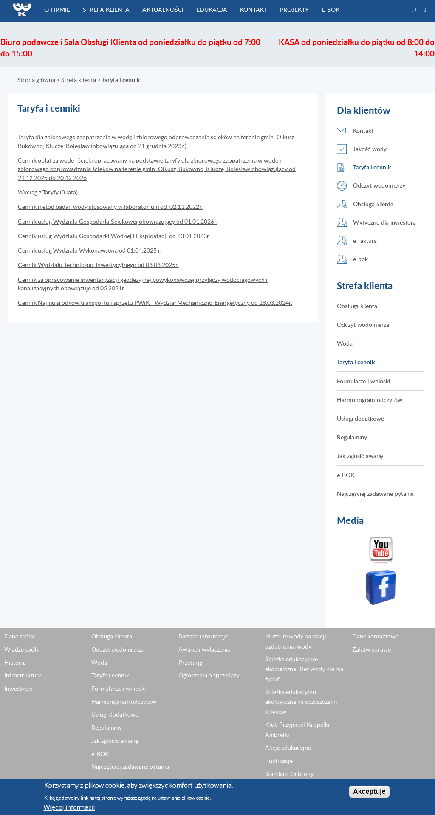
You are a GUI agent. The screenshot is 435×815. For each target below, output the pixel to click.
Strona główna (36, 79)
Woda (345, 344)
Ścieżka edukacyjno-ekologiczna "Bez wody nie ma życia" (304, 669)
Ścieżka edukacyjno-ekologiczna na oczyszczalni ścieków (301, 702)
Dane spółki (19, 636)
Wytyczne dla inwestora (384, 222)
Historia (15, 662)
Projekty (294, 10)
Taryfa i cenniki (357, 362)
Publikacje (279, 760)
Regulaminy (352, 437)
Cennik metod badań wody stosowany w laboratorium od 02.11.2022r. (110, 206)
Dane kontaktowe (375, 636)
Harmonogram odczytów (369, 400)
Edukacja (211, 10)
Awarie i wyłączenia (204, 649)
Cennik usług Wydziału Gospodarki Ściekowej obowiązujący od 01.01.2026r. (118, 221)
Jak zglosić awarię (360, 456)
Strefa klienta (106, 10)
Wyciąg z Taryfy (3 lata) (48, 192)
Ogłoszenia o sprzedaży (208, 675)
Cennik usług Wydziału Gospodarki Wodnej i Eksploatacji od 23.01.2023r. (114, 236)
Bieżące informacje (203, 636)
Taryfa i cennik (372, 167)
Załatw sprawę (371, 649)
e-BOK (330, 10)
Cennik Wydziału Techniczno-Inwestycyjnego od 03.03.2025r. (98, 264)
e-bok (360, 259)
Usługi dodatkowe (360, 418)
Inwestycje (18, 688)
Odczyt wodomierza (363, 324)
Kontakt (253, 10)
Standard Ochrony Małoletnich (289, 778)
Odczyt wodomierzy (379, 186)
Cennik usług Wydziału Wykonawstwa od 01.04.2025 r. (89, 250)
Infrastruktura (23, 675)
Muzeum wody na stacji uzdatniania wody (295, 641)
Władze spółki (22, 649)
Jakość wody (370, 149)
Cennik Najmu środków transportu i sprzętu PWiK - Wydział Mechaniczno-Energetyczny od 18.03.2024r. (155, 302)
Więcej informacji (69, 807)
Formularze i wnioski (363, 381)
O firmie (57, 10)
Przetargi (190, 662)
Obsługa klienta (373, 204)
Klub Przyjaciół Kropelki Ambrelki (297, 730)
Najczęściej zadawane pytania (375, 493)
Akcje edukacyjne (288, 748)
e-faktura (365, 240)
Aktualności (163, 10)
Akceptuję (369, 791)
